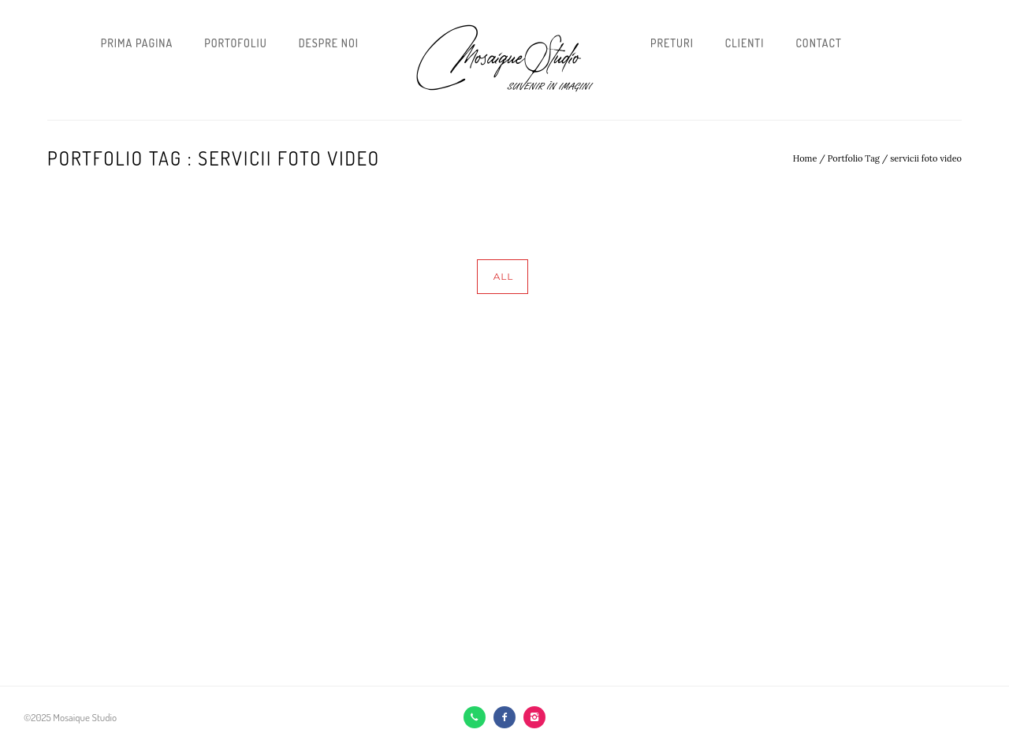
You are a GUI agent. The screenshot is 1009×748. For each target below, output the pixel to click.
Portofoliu (235, 43)
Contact (818, 43)
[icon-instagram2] (534, 717)
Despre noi (329, 43)
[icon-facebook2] (508, 717)
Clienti (745, 43)
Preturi (672, 43)
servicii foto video (926, 158)
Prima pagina (137, 43)
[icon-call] (478, 717)
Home (805, 158)
